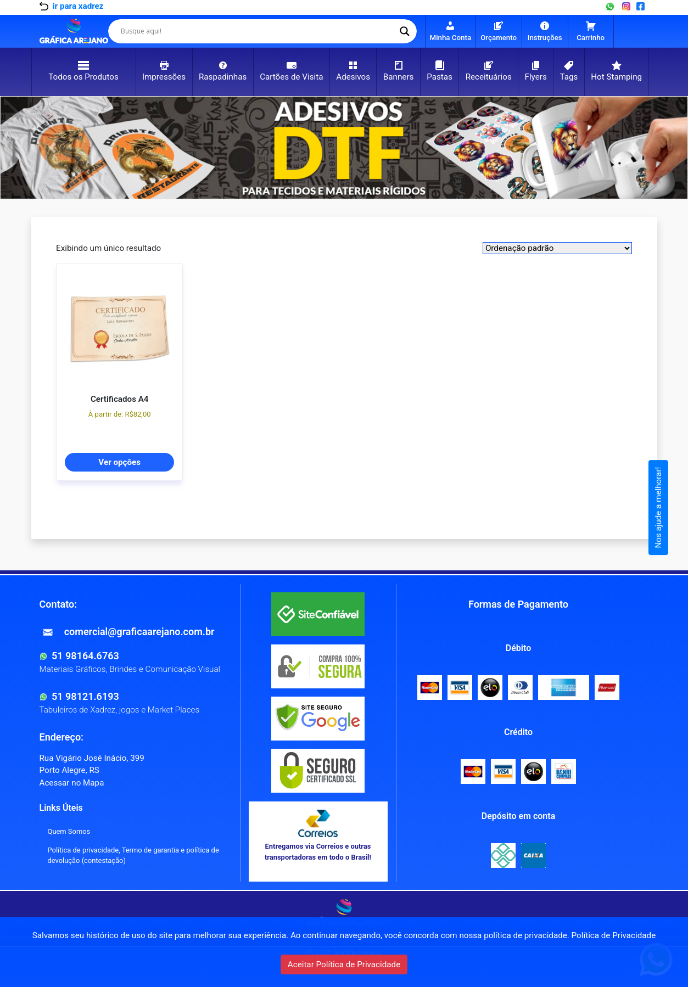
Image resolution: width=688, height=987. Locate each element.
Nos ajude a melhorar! (658, 507)
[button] (52, 148)
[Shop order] (557, 248)
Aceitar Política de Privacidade (344, 964)
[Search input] (257, 31)
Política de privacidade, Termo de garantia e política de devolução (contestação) (133, 855)
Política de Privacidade (614, 935)
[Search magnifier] (404, 31)
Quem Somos (69, 831)
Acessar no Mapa (72, 783)
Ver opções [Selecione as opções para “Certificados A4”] (119, 462)
